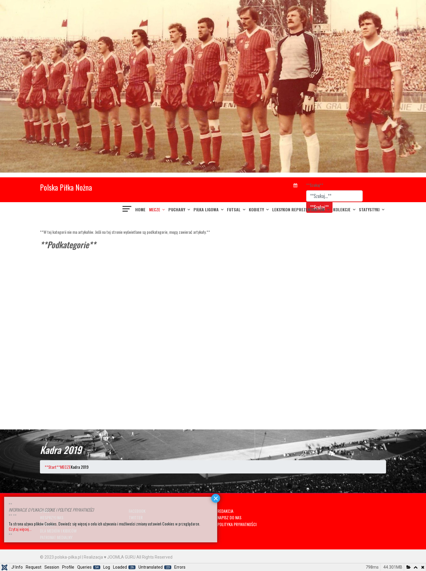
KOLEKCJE (342, 209)
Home (140, 209)
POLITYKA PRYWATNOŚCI (236, 524)
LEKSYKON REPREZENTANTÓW (298, 209)
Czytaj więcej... (20, 529)
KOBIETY (256, 209)
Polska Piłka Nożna (66, 187)
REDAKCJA (225, 511)
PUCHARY (176, 209)
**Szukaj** (314, 185)
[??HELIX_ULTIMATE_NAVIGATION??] (127, 209)
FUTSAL (234, 209)
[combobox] (334, 196)
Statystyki (369, 209)
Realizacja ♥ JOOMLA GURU (109, 557)
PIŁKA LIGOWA (206, 209)
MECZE (154, 209)
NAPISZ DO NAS (229, 517)
